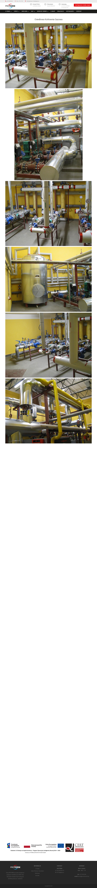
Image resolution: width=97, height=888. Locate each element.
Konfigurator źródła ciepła (82, 5)
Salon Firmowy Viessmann (37, 871)
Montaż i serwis (42, 11)
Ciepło (16, 11)
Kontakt (79, 11)
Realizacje (60, 11)
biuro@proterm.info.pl (83, 876)
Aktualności (70, 11)
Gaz (32, 11)
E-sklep (53, 11)
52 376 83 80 (83, 874)
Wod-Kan (24, 11)
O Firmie (7, 11)
